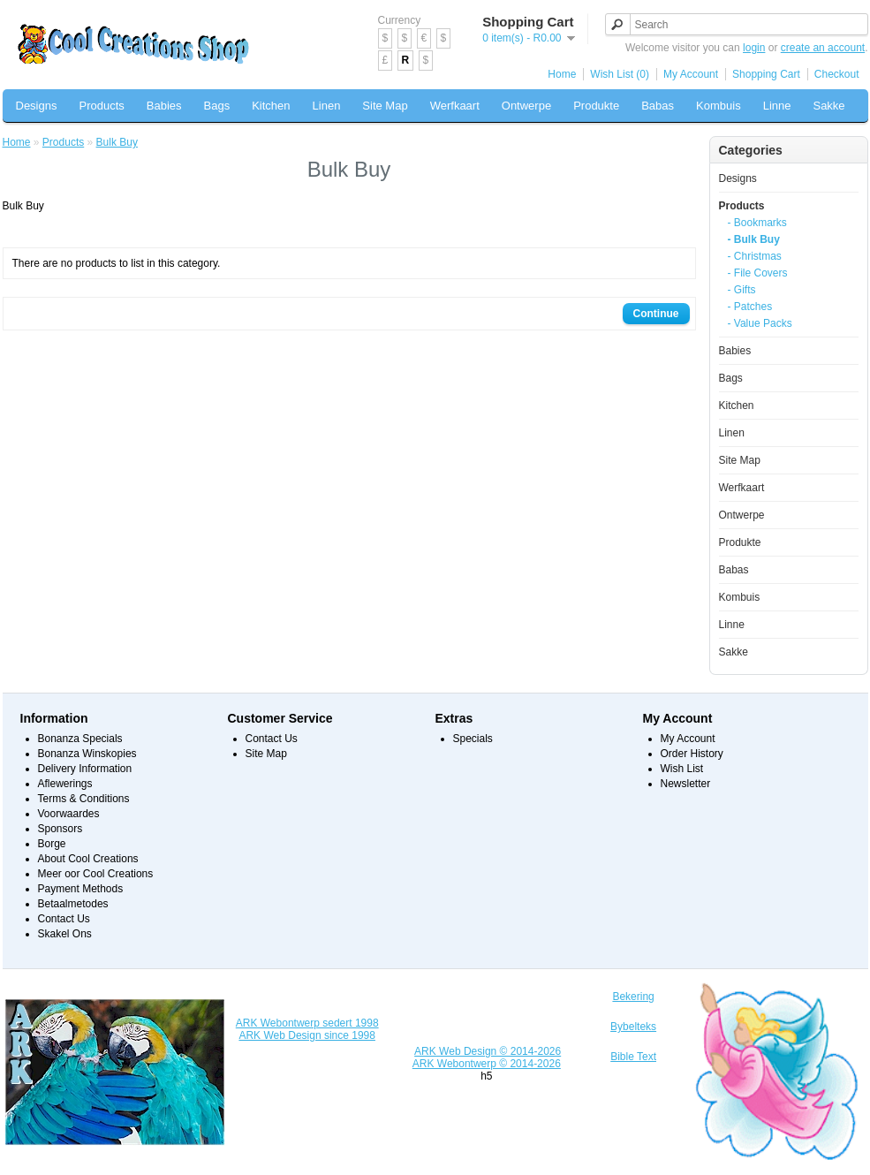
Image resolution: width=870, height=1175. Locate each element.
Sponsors (60, 828)
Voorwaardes (69, 813)
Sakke (828, 105)
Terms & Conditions (84, 798)
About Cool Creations (88, 859)
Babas (657, 105)
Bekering (633, 996)
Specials (473, 738)
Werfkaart (455, 105)
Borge (52, 844)
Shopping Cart (766, 74)
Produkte (596, 105)
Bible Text (633, 1056)
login (754, 48)
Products (101, 105)
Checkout (836, 74)
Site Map (384, 105)
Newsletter (686, 783)
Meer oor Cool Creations (96, 874)
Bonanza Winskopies (87, 753)
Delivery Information (85, 768)
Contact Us (64, 919)
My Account (690, 74)
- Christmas (755, 256)
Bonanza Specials (80, 738)
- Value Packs (760, 323)
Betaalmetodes (73, 904)
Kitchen (271, 105)
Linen (327, 105)
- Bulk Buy (754, 239)
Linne (777, 105)
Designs (36, 105)
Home (562, 74)
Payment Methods (81, 889)
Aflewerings (65, 783)
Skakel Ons (65, 934)
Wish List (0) (619, 74)
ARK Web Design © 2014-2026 (487, 1051)
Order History (692, 753)
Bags (217, 105)
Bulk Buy (117, 142)
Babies (164, 105)
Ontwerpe (526, 105)
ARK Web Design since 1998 (306, 1035)
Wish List (682, 768)
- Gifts (742, 290)
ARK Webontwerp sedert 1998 (307, 1023)
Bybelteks (633, 1026)
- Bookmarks (757, 222)
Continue (656, 313)
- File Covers (758, 273)
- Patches (750, 306)
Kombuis (718, 105)
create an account (823, 48)
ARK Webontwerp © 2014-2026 (486, 1064)
